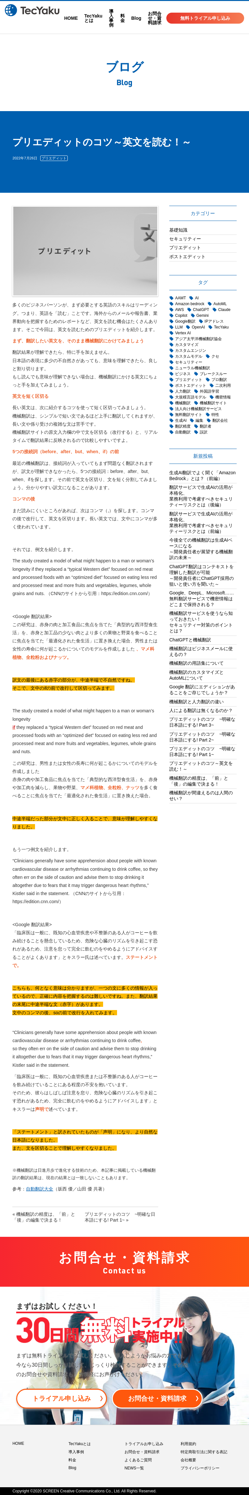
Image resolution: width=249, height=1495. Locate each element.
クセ (215, 356)
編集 (199, 420)
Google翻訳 (185, 321)
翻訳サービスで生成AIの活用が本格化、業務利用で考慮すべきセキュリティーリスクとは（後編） (201, 496)
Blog (136, 18)
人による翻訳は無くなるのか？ (201, 710)
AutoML (220, 304)
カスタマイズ (186, 344)
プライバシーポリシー (200, 1468)
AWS (179, 309)
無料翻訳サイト (188, 414)
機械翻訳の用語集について (196, 663)
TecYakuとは (93, 18)
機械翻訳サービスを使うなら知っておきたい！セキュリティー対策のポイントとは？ (201, 622)
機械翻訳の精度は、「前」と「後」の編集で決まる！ (198, 781)
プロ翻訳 (219, 379)
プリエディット (54, 158)
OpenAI (198, 327)
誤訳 (204, 432)
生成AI (180, 420)
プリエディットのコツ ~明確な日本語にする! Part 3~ (202, 722)
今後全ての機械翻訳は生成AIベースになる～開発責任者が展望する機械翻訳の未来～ (201, 548)
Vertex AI (183, 333)
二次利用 (223, 385)
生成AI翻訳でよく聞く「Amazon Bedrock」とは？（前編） (202, 475)
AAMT (180, 298)
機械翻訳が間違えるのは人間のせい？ (201, 795)
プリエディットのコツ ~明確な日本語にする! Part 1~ (202, 751)
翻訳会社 (220, 420)
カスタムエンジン (190, 350)
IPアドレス (214, 321)
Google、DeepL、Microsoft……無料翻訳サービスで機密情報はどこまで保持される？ (201, 598)
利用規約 (188, 1444)
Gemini (202, 315)
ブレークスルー (213, 374)
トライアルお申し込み (143, 1444)
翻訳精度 (183, 426)
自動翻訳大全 (39, 1188)
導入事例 (111, 18)
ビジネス (183, 374)
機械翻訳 (183, 403)
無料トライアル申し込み (205, 18)
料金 (122, 18)
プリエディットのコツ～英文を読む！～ (201, 766)
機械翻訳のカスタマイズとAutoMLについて (196, 675)
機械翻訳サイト (213, 403)
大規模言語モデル (190, 397)
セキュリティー (185, 238)
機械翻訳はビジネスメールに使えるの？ (201, 651)
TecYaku (221, 327)
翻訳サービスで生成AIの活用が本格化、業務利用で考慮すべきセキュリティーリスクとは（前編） (201, 522)
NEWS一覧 (134, 1468)
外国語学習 (209, 391)
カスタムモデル (188, 356)
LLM (179, 327)
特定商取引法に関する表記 (204, 1452)
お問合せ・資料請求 (154, 18)
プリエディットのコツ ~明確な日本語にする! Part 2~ (202, 736)
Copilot (181, 315)
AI (196, 298)
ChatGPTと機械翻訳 (190, 639)
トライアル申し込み (61, 1398)
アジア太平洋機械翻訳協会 (198, 339)
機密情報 (223, 397)
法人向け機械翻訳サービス (198, 409)
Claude (224, 309)
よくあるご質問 (138, 1460)
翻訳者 (205, 426)
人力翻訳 (183, 391)
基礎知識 (178, 230)
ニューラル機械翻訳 (192, 368)
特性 (215, 414)
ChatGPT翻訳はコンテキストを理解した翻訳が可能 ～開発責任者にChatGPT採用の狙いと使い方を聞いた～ (201, 575)
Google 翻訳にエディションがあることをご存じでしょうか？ (202, 689)
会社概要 (188, 1460)
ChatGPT (201, 309)
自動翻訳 (183, 432)
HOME (71, 18)
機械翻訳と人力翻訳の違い (196, 701)
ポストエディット (187, 256)
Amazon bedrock (189, 304)
